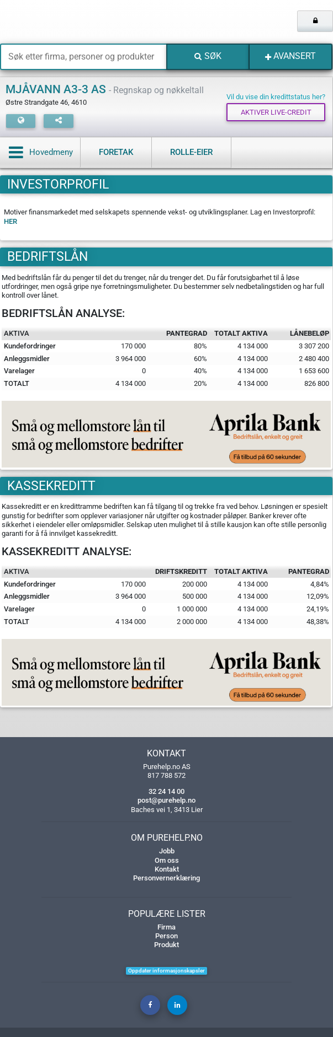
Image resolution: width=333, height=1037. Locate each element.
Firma (166, 927)
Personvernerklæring (166, 878)
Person (166, 936)
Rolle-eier (191, 152)
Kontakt (167, 869)
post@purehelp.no (166, 800)
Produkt (166, 945)
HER (10, 221)
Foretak (116, 152)
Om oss (167, 860)
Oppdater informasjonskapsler (166, 971)
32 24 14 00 (166, 791)
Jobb (167, 851)
